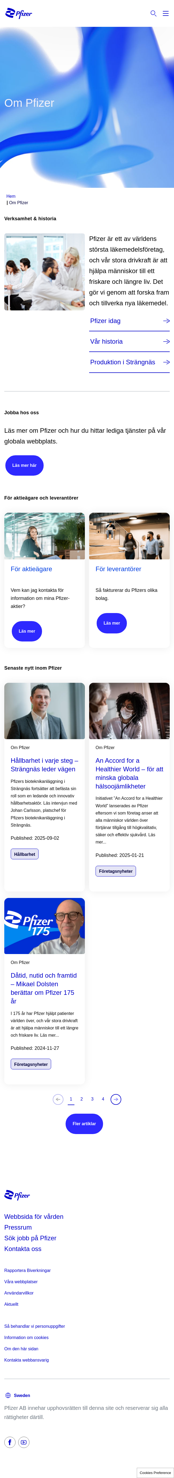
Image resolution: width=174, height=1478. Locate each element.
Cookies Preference (155, 1473)
